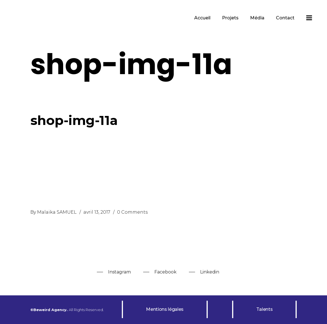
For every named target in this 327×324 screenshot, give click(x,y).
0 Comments (132, 212)
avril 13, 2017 (96, 212)
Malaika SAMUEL (57, 212)
